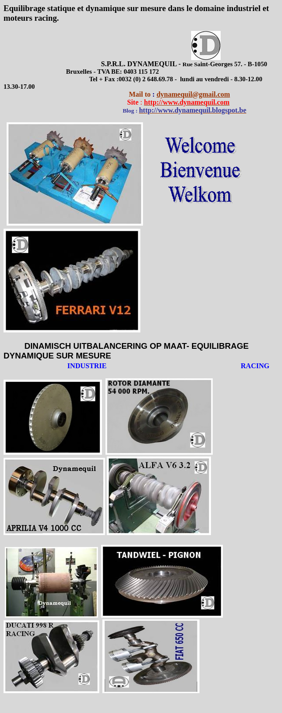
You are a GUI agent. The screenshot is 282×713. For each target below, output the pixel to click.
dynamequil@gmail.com (193, 94)
